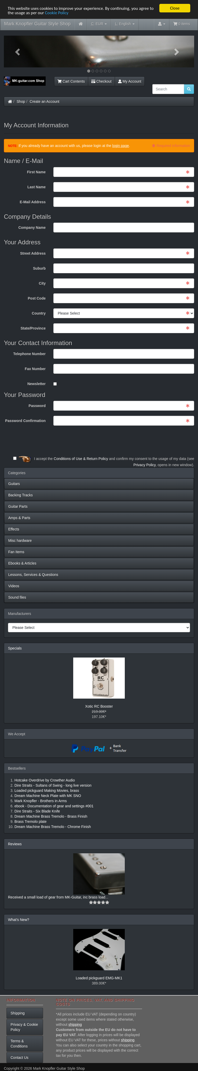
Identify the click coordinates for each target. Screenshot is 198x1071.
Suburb (39, 268)
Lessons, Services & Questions (33, 575)
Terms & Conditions (19, 1043)
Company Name (32, 227)
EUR (99, 24)
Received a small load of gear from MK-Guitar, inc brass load (56, 897)
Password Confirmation (25, 421)
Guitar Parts (18, 506)
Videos (13, 586)
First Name (36, 172)
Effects (13, 529)
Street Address (33, 253)
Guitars (14, 484)
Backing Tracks (20, 495)
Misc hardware (20, 540)
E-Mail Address (33, 202)
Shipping (18, 1013)
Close (174, 8)
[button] (18, 51)
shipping (75, 1024)
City (42, 283)
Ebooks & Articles (22, 563)
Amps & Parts (19, 518)
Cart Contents (71, 81)
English (124, 24)
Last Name (36, 187)
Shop (21, 101)
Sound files (17, 597)
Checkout (101, 81)
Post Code (37, 298)
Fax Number (35, 369)
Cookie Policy (56, 12)
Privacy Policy (144, 465)
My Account (129, 81)
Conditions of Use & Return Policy (81, 459)
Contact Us (19, 1058)
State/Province (33, 328)
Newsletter (36, 384)
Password (37, 406)
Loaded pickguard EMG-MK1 (99, 978)
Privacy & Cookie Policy (24, 1027)
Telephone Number (29, 354)
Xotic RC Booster (99, 706)
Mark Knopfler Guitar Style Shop (37, 23)
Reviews (15, 844)
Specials (15, 648)
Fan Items (16, 552)
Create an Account (44, 101)
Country (39, 313)
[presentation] (155, 441)
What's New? (18, 920)
